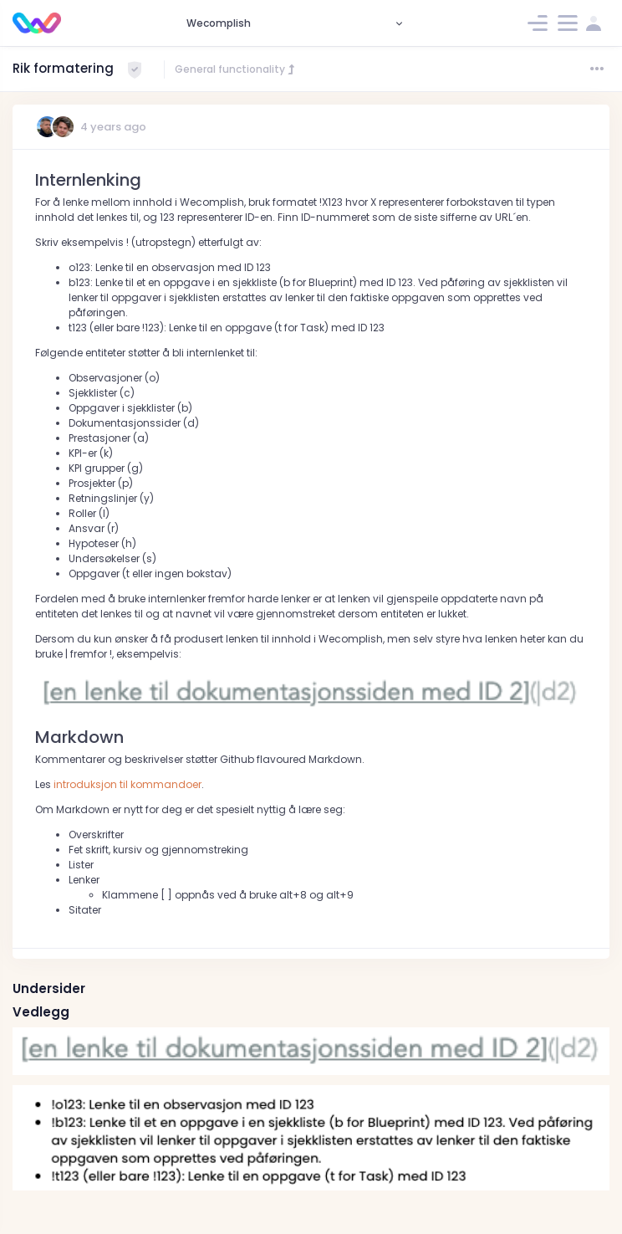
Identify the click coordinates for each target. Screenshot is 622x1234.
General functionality (236, 69)
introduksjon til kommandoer (127, 784)
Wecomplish (218, 23)
